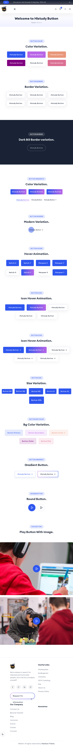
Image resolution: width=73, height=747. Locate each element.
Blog (12, 716)
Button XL (65, 391)
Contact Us (14, 709)
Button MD (20, 391)
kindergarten (43, 673)
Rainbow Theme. (48, 744)
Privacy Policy (43, 691)
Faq (39, 684)
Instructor (14, 720)
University (42, 677)
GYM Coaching (44, 680)
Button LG (51, 391)
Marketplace (43, 669)
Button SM (7, 391)
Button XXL (36, 400)
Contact (13, 731)
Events (12, 724)
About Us (41, 688)
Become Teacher (16, 713)
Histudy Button (16, 55)
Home (33, 22)
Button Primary (14, 433)
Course (13, 727)
